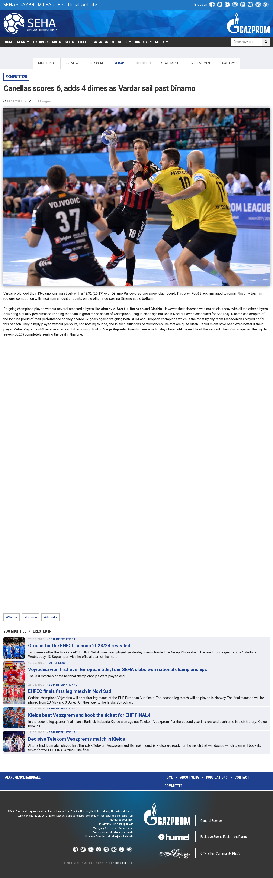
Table (82, 42)
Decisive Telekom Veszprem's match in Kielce (76, 739)
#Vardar (11, 617)
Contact (242, 777)
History (141, 42)
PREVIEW (72, 63)
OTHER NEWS (57, 663)
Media (159, 42)
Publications (217, 777)
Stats (69, 42)
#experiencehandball (23, 777)
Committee (173, 786)
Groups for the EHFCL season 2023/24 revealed (79, 645)
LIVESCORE (96, 63)
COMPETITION (16, 76)
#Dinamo (30, 617)
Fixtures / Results (47, 42)
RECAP (119, 63)
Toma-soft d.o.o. (124, 862)
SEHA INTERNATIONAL (63, 639)
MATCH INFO (46, 63)
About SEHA (189, 777)
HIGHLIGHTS (143, 63)
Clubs (122, 42)
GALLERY (228, 63)
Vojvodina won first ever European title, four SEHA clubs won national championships (117, 669)
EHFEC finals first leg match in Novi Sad (69, 691)
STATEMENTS (170, 63)
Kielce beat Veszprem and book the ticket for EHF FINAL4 (89, 715)
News (21, 42)
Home (9, 42)
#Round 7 (50, 617)
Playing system (102, 42)
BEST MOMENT (201, 63)
